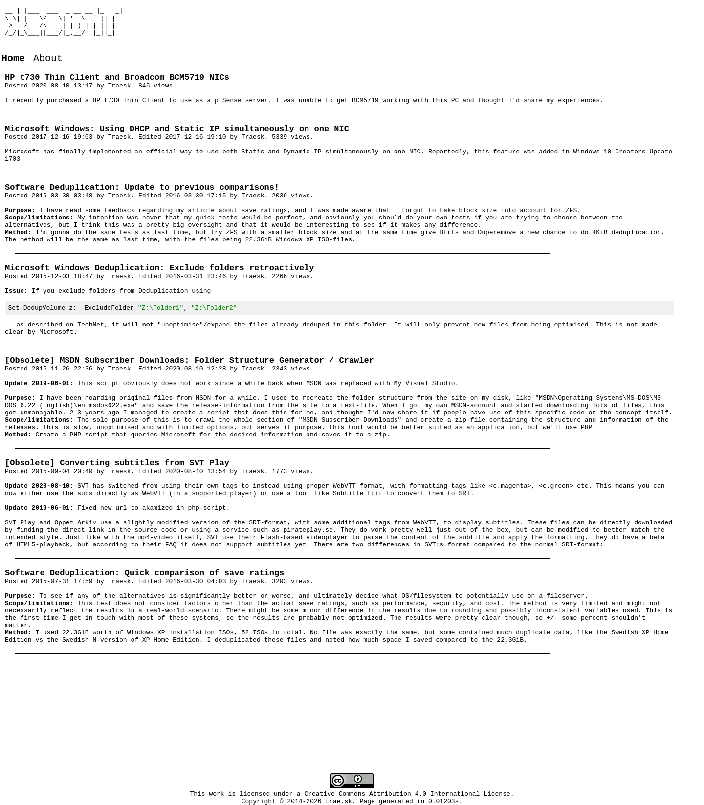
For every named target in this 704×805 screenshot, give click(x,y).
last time (140, 277)
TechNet (90, 372)
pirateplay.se (307, 610)
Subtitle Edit (357, 566)
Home (13, 69)
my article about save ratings (231, 242)
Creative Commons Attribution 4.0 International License (407, 794)
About (48, 69)
